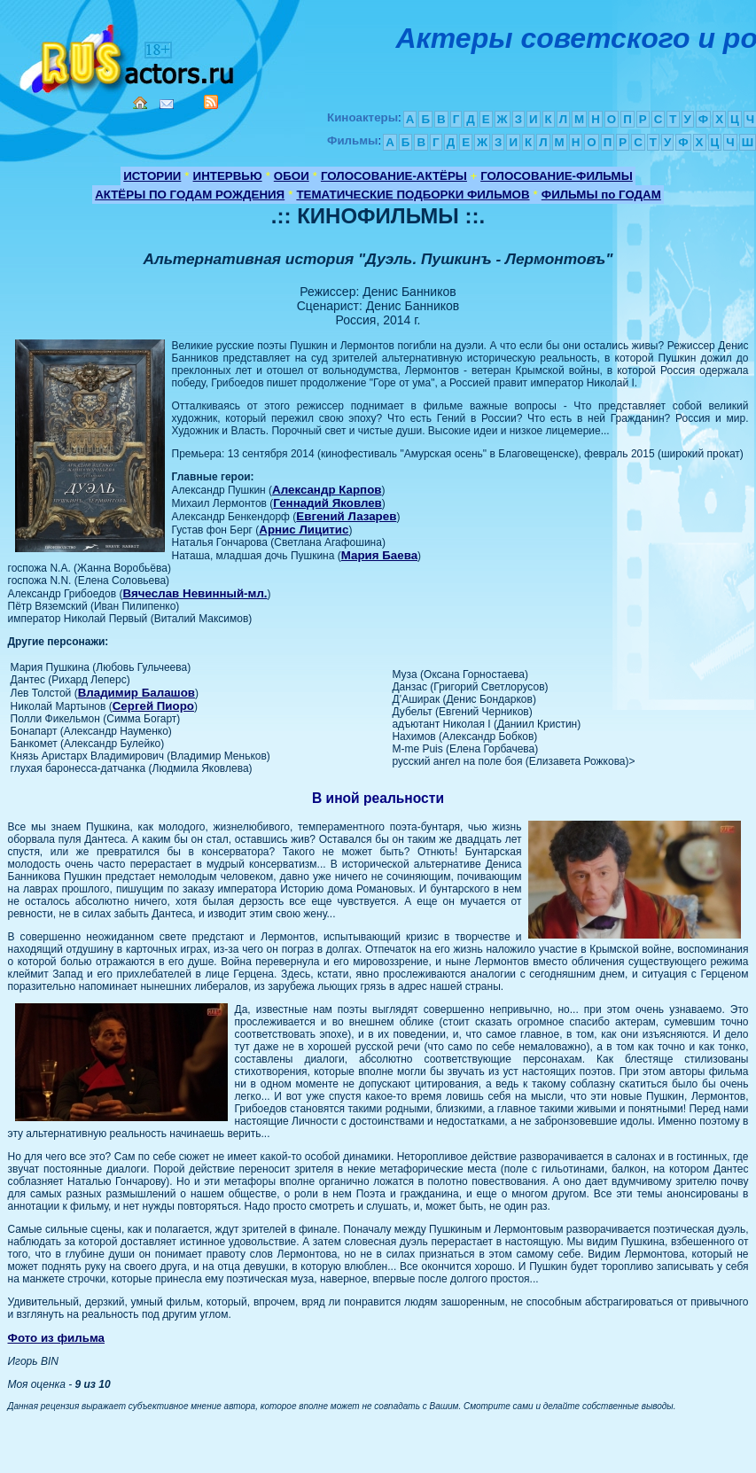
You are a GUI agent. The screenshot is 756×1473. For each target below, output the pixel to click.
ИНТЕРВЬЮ (227, 176)
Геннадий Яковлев (327, 503)
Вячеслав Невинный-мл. (194, 593)
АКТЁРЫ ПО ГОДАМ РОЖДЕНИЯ (189, 194)
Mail (167, 104)
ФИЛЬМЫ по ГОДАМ (601, 194)
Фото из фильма (56, 1337)
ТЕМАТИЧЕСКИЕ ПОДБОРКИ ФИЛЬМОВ (412, 194)
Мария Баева (379, 555)
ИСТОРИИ (152, 176)
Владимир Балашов (136, 692)
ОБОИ (291, 176)
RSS (211, 102)
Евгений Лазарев (346, 516)
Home (140, 103)
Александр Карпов (326, 489)
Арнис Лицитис (303, 529)
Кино (128, 55)
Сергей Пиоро (153, 706)
